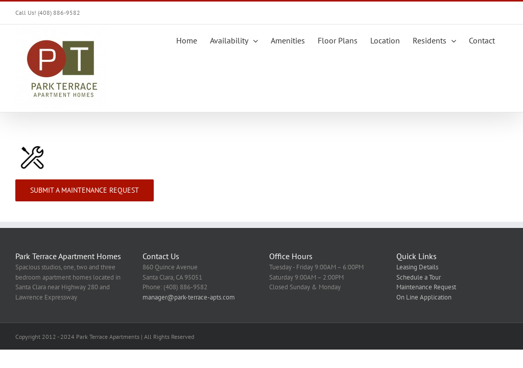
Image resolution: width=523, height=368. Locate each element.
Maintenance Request (426, 287)
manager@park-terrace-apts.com (188, 297)
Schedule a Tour (418, 277)
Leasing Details (417, 267)
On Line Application (423, 297)
